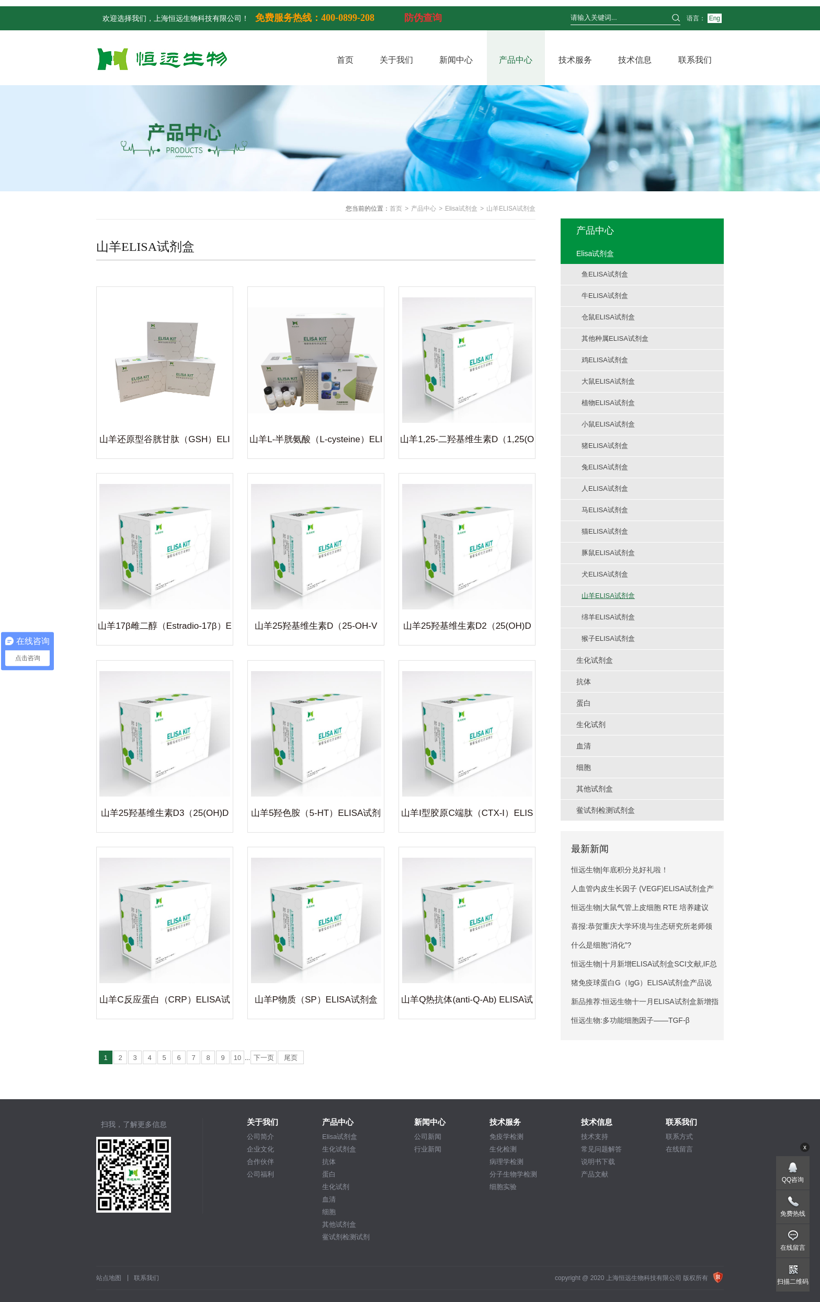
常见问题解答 (601, 1149)
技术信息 (635, 59)
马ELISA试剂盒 (605, 510)
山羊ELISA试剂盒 (608, 596)
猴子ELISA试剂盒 (608, 638)
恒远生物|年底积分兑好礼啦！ (619, 870)
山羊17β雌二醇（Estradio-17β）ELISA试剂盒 (165, 628)
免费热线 (792, 1213)
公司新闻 (427, 1136)
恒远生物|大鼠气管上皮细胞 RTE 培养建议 (640, 907)
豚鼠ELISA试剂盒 (608, 553)
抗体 (329, 1162)
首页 (345, 59)
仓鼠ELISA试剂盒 (608, 317)
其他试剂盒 (339, 1224)
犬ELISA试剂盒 (605, 574)
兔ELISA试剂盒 (605, 467)
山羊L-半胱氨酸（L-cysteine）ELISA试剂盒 (315, 441)
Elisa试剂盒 (461, 208)
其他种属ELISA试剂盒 (615, 338)
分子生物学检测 (513, 1174)
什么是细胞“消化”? (601, 945)
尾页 (291, 1058)
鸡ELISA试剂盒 (605, 360)
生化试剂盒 (339, 1149)
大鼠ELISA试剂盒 (608, 381)
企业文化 (260, 1149)
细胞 (329, 1212)
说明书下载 (598, 1162)
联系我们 (695, 59)
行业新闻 (427, 1149)
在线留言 (679, 1149)
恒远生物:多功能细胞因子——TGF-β (630, 1020)
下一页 (264, 1058)
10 (237, 1058)
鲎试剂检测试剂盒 (346, 1237)
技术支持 (594, 1136)
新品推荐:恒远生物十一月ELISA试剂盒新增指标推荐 (645, 1004)
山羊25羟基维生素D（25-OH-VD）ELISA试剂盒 (316, 628)
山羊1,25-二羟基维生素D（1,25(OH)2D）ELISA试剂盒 (467, 441)
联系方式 (679, 1136)
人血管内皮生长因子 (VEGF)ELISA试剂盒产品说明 (642, 891)
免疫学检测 (506, 1136)
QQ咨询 (793, 1179)
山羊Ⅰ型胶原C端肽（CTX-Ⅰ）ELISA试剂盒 (467, 815)
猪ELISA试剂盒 (605, 446)
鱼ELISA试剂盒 (605, 274)
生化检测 (503, 1149)
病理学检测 (506, 1162)
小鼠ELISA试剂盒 (608, 424)
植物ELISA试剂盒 (608, 403)
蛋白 (329, 1174)
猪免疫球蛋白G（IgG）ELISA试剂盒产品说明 (641, 985)
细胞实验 (503, 1187)
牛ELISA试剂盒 (605, 295)
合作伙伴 (260, 1162)
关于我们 (396, 59)
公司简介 (260, 1136)
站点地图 (108, 1278)
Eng (714, 18)
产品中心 (515, 59)
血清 (329, 1199)
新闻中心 (456, 59)
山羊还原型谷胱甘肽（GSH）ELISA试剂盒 (164, 441)
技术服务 (575, 59)
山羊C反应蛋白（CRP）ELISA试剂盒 (164, 1001)
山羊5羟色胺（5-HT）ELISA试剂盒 (316, 815)
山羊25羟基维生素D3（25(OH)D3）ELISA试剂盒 (165, 815)
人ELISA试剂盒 (605, 488)
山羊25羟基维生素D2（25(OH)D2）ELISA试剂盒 (467, 628)
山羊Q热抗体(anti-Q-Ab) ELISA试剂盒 (467, 1001)
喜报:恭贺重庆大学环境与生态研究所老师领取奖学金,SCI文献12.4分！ (641, 929)
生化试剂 (335, 1187)
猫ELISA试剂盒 (605, 531)
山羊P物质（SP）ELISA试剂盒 (316, 1000)
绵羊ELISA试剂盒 (608, 617)
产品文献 (594, 1174)
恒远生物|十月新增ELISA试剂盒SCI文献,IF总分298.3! (644, 966)
